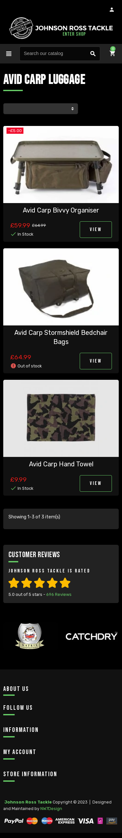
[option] (30, 648)
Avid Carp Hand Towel (61, 464)
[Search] (60, 54)
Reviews (59, 594)
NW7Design (51, 808)
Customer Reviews (34, 554)
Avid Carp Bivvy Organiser (61, 210)
